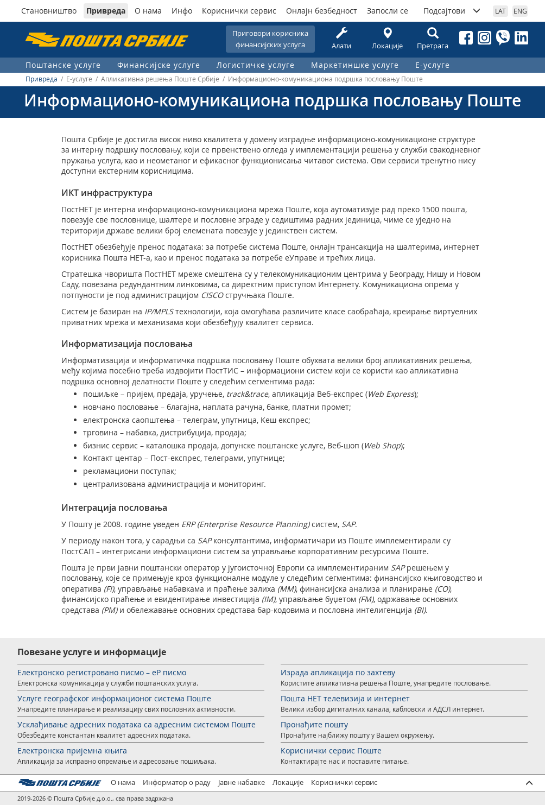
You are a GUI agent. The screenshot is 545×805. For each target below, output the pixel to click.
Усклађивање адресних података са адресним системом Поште (136, 724)
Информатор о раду (177, 782)
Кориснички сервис (239, 10)
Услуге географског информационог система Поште (114, 698)
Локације (387, 38)
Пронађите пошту (314, 724)
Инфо (182, 10)
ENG (520, 11)
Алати (341, 38)
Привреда (105, 10)
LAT (500, 11)
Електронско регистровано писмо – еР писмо (101, 672)
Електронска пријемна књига (72, 750)
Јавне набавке (241, 782)
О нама (148, 10)
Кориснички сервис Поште (331, 750)
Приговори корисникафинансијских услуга (270, 38)
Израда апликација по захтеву (338, 672)
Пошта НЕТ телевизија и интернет (345, 698)
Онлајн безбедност (321, 10)
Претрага (432, 38)
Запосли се (387, 10)
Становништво (49, 10)
